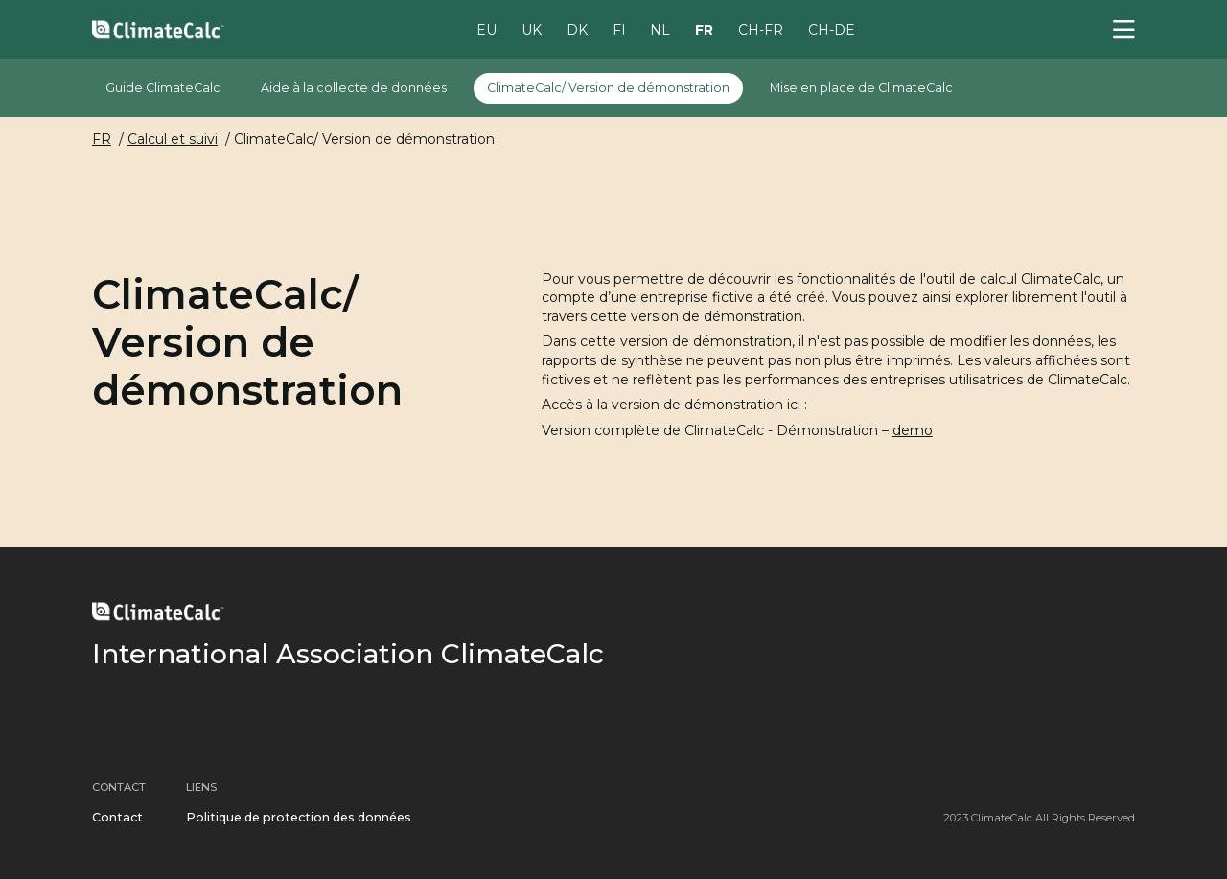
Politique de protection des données (298, 817)
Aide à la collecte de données (354, 88)
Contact (117, 817)
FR (704, 28)
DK (577, 28)
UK (531, 28)
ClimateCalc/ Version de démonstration (608, 88)
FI (619, 28)
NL (660, 28)
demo (912, 430)
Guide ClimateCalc (162, 88)
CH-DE (831, 28)
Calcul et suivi (172, 139)
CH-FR (760, 28)
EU (486, 28)
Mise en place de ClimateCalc (861, 88)
